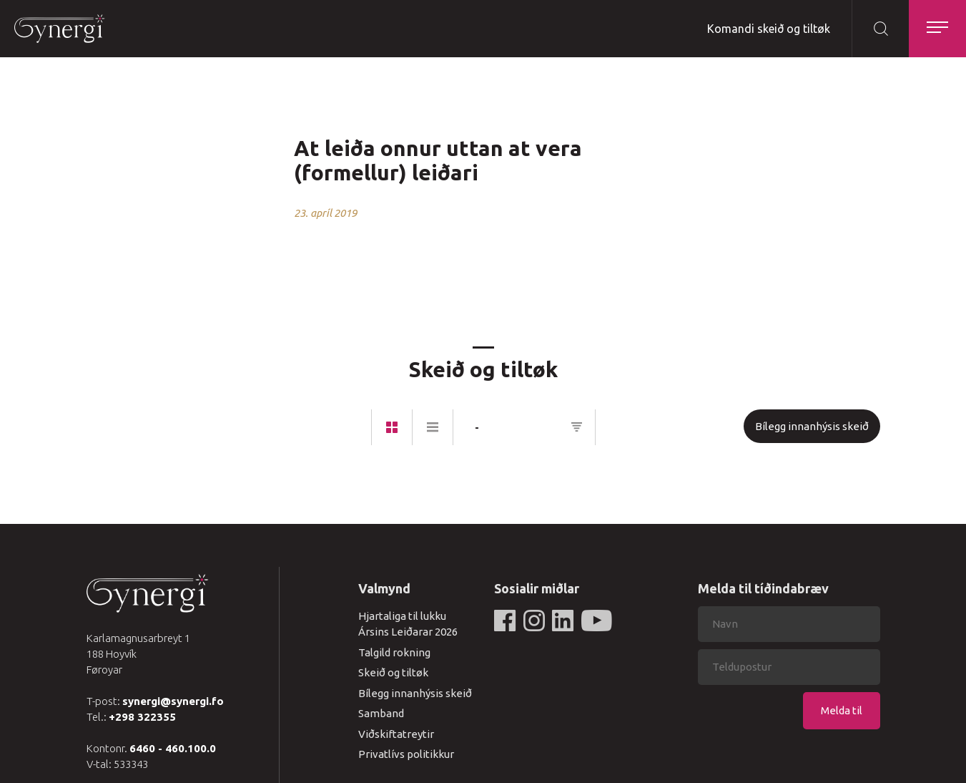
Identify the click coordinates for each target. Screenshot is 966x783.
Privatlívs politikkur (406, 754)
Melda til (841, 710)
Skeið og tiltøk (393, 672)
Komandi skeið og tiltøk (768, 28)
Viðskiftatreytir (396, 734)
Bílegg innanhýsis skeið (812, 426)
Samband (381, 713)
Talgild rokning (394, 652)
